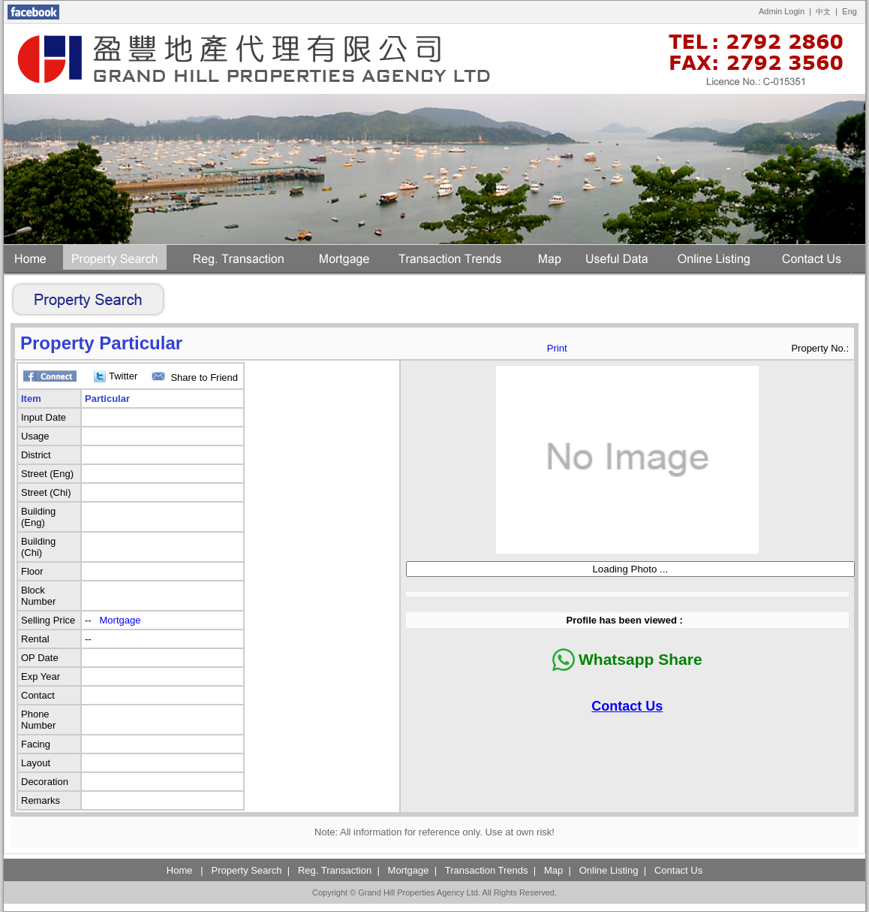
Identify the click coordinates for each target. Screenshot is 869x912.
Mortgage (120, 620)
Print (557, 348)
